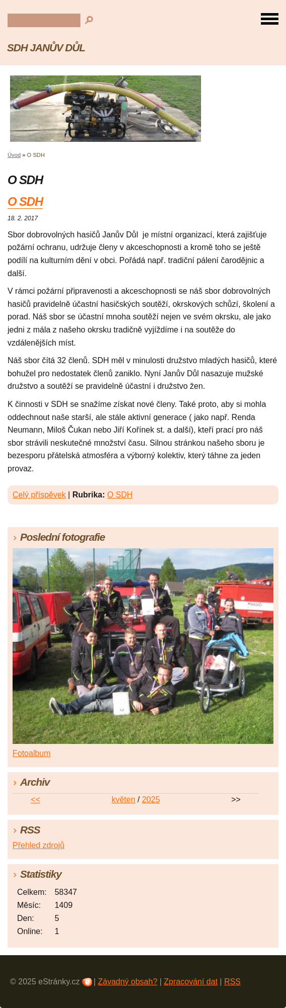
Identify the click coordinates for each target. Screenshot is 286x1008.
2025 (151, 799)
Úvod (14, 155)
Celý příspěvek (39, 494)
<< (35, 799)
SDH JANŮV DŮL (46, 47)
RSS (232, 981)
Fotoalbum (32, 753)
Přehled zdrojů (38, 845)
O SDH (25, 201)
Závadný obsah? (127, 981)
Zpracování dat (191, 981)
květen (123, 799)
